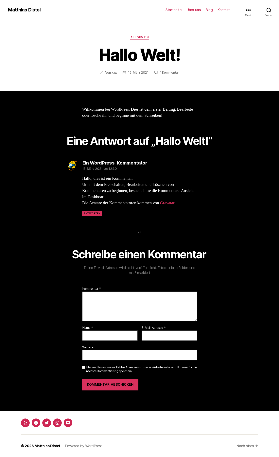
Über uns (193, 10)
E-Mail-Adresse (154, 328)
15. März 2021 (138, 72)
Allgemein (139, 37)
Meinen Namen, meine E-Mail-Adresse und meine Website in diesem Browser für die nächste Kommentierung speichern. (141, 369)
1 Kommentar (169, 72)
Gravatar (167, 203)
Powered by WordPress (84, 446)
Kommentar (91, 289)
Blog (209, 10)
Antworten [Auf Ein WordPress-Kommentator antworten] (92, 213)
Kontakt (224, 10)
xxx (114, 72)
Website (88, 347)
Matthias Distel (24, 10)
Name (87, 328)
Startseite (174, 10)
